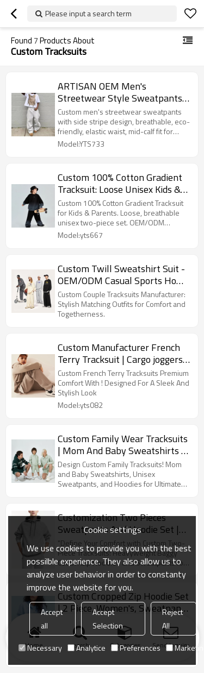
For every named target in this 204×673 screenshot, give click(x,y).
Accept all (52, 618)
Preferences (135, 647)
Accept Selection (107, 618)
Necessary (40, 647)
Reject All (172, 618)
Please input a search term (88, 13)
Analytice (86, 647)
